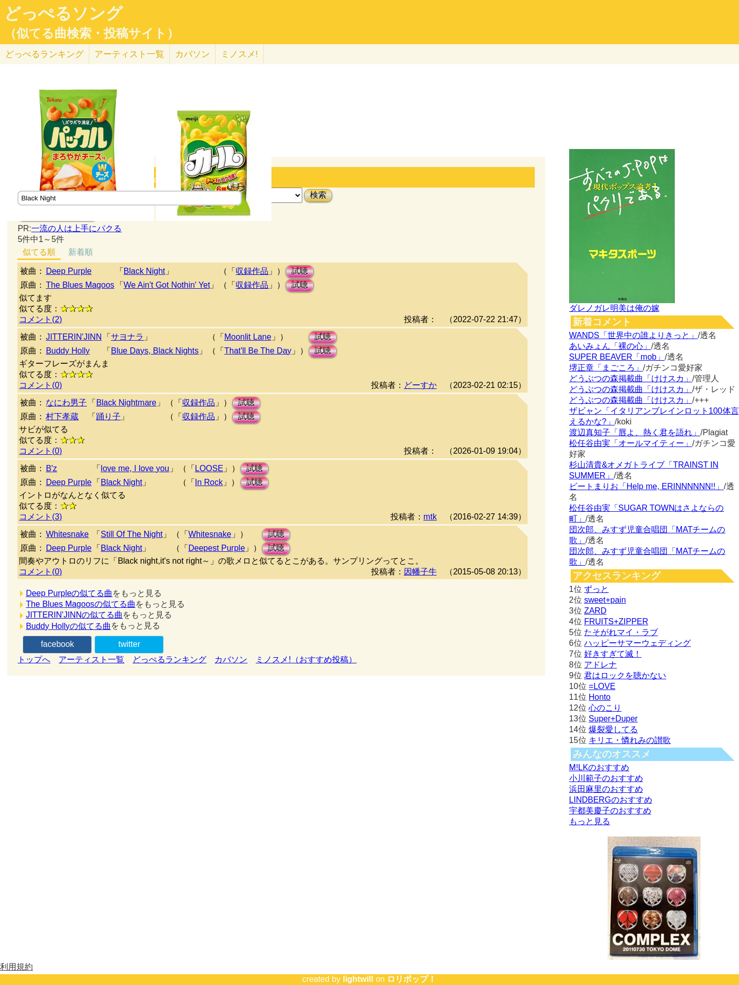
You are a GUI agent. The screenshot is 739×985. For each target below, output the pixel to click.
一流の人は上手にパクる (76, 228)
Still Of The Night (132, 534)
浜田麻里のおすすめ (606, 789)
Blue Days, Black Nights (155, 350)
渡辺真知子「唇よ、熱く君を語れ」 (635, 432)
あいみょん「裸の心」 (610, 346)
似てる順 (39, 252)
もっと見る (589, 821)
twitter (130, 644)
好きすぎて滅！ (612, 653)
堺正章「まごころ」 (606, 367)
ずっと (596, 589)
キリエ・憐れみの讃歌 (630, 740)
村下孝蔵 (62, 416)
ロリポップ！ (411, 979)
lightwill (358, 979)
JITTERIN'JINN (74, 336)
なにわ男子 (66, 402)
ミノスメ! (239, 54)
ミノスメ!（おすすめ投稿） (306, 659)
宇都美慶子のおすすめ (610, 810)
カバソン (192, 54)
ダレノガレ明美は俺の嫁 (614, 308)
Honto (600, 697)
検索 (318, 195)
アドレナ (600, 664)
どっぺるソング (63, 13)
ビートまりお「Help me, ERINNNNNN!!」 (646, 486)
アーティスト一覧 (91, 659)
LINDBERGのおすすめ (610, 799)
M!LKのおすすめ (599, 767)
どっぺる (44, 54)
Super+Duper (613, 718)
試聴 (299, 271)
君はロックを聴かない (625, 675)
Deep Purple (68, 271)
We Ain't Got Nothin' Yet (167, 285)
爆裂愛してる (613, 729)
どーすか (420, 385)
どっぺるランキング (169, 659)
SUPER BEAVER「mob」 (617, 356)
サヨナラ (127, 336)
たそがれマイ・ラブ (621, 632)
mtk (430, 516)
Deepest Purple (216, 548)
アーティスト (129, 54)
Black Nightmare (126, 402)
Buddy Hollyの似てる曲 (68, 626)
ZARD (595, 610)
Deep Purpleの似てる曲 (69, 593)
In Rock (209, 482)
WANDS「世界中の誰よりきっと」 (633, 335)
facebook (57, 644)
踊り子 (108, 416)
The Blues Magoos (80, 285)
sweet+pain (605, 600)
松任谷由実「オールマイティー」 (630, 443)
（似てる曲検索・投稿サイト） (91, 33)
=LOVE (602, 686)
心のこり (605, 707)
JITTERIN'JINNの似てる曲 (74, 614)
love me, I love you (135, 468)
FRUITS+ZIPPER (616, 621)
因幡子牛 (420, 571)
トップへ (33, 659)
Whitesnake (67, 534)
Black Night (144, 271)
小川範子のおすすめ (606, 778)
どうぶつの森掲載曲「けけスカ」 (630, 378)
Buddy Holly (67, 350)
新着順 (80, 252)
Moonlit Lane (247, 336)
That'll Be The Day (257, 350)
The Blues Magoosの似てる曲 (80, 604)
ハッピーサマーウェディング (637, 643)
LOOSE (209, 468)
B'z (51, 468)
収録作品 (252, 271)
